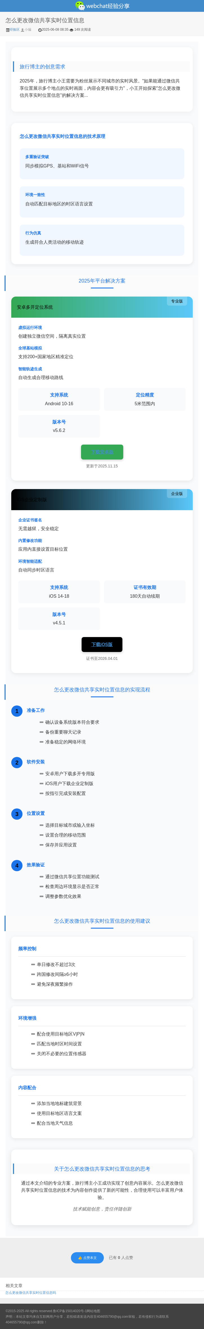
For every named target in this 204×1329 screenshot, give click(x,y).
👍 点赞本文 (87, 1258)
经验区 (13, 30)
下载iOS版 (102, 644)
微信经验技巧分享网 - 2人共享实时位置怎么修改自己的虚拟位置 (102, 6)
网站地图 (93, 1311)
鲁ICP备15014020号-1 (70, 1311)
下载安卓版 (102, 452)
